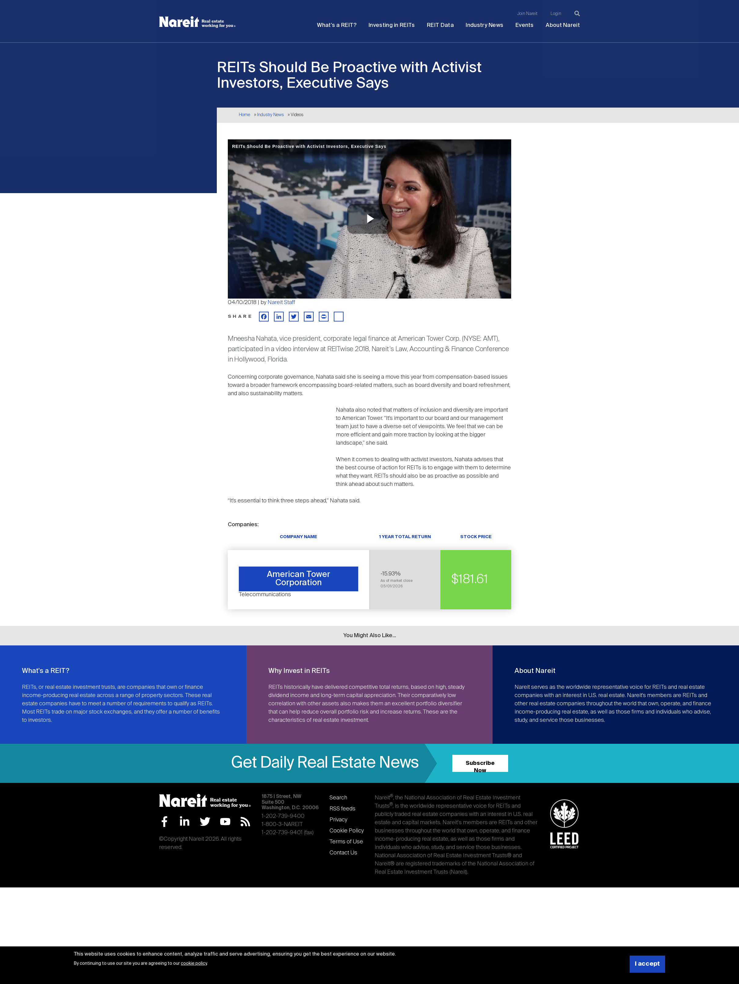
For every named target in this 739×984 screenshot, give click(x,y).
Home (244, 115)
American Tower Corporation (298, 579)
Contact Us (343, 853)
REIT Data (440, 25)
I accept (647, 964)
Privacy (338, 820)
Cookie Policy (346, 831)
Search (338, 798)
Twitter (205, 821)
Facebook (164, 821)
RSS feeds (342, 809)
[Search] (577, 13)
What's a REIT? (336, 25)
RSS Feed (245, 821)
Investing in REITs (392, 25)
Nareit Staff (281, 302)
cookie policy (194, 963)
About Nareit (563, 25)
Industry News (484, 25)
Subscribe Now (480, 766)
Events (524, 25)
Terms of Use (346, 842)
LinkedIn (184, 821)
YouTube (225, 821)
